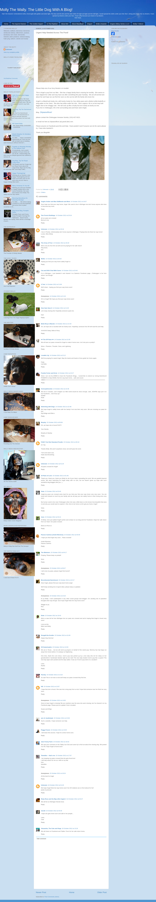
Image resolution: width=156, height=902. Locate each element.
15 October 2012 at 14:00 (58, 700)
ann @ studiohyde (47, 718)
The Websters (45, 552)
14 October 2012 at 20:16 (64, 215)
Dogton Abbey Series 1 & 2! (119, 24)
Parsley (43, 675)
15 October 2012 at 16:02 (61, 742)
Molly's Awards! (101, 24)
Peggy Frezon (45, 730)
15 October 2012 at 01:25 (56, 464)
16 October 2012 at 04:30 (54, 811)
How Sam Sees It (46, 308)
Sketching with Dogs (48, 406)
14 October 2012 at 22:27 (66, 373)
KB (42, 686)
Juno (42, 517)
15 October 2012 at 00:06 (55, 422)
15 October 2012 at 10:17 (66, 580)
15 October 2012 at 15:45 (59, 730)
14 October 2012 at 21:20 (61, 308)
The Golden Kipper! (36, 24)
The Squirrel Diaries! (19, 24)
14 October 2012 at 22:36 (61, 389)
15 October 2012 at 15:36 (62, 718)
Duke (42, 615)
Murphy (43, 422)
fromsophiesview (46, 389)
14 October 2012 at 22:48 (63, 406)
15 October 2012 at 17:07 (64, 755)
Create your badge (116, 36)
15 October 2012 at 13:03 (60, 647)
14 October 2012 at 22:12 (58, 355)
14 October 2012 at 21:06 (54, 284)
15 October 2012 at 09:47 (58, 568)
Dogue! (89, 24)
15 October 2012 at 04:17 (59, 552)
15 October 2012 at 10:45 (62, 635)
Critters (43, 192)
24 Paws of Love (46, 475)
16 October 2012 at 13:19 (70, 828)
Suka (42, 491)
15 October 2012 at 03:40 (72, 535)
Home (6, 24)
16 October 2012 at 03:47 (75, 799)
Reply (43, 209)
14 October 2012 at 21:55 (62, 339)
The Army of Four (47, 243)
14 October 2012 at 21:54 (63, 324)
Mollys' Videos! (138, 24)
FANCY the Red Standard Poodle (52, 442)
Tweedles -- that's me (48, 755)
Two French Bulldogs (48, 215)
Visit (11, 78)
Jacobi (43, 811)
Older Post (102, 892)
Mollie (43, 259)
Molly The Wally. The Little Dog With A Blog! (36, 10)
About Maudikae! (78, 24)
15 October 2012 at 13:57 (52, 686)
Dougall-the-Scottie (47, 635)
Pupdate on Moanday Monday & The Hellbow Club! (21, 147)
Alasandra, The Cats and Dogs (51, 828)
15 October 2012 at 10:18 (58, 596)
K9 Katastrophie (46, 647)
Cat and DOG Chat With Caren (51, 270)
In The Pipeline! (52, 24)
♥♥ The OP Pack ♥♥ (47, 339)
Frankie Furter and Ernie (49, 373)
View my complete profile (11, 52)
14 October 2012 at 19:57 (79, 201)
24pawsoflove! (46, 112)
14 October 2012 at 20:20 (61, 243)
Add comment (41, 838)
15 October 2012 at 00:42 (71, 442)
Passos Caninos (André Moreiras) (52, 535)
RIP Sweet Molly (17, 123)
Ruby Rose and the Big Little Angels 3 (53, 799)
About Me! (64, 24)
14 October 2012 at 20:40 (70, 270)
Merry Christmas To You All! (20, 185)
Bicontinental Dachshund (49, 580)
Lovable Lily (45, 355)
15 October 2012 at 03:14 (53, 517)
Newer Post (41, 892)
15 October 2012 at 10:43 (53, 615)
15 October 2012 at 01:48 (60, 475)
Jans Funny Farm (47, 742)
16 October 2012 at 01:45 (56, 785)
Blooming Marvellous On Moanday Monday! (19, 199)
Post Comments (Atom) (52, 897)
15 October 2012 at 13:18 (55, 675)
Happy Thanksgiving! (18, 173)
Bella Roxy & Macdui (48, 324)
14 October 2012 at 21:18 (58, 296)
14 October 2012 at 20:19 (56, 229)
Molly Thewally (115, 30)
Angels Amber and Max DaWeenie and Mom (55, 201)
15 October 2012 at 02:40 (53, 491)
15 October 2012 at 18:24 (58, 773)
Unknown (46, 189)
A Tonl (43, 284)
